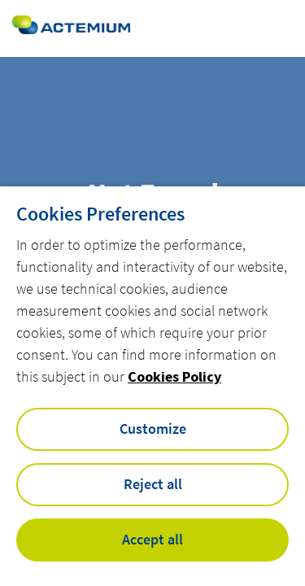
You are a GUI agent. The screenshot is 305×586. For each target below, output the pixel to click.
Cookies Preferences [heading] (100, 214)
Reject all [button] (153, 483)
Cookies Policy (174, 376)
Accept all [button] (152, 539)
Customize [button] (153, 428)
